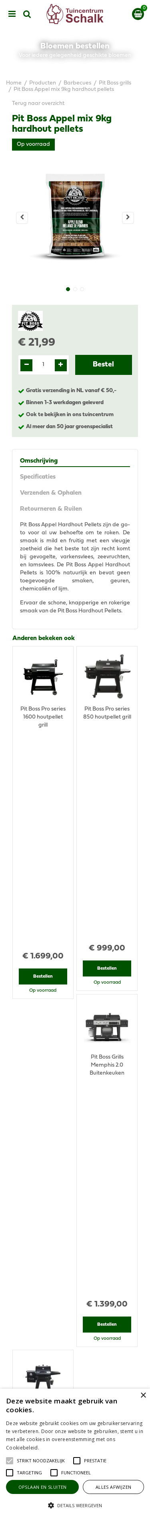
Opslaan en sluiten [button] (42, 1487)
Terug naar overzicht (38, 103)
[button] (41, 1461)
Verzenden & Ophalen (51, 493)
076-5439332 (78, 1254)
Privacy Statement (75, 1386)
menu (12, 14)
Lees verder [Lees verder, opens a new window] (54, 1448)
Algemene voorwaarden (75, 1378)
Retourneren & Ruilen (51, 509)
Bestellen (43, 769)
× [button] (143, 1396)
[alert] (75, 1453)
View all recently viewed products (54, 1118)
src (27, 14)
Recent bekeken (35, 956)
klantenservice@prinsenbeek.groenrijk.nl (78, 1262)
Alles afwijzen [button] (114, 1487)
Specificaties (38, 477)
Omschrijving (39, 461)
